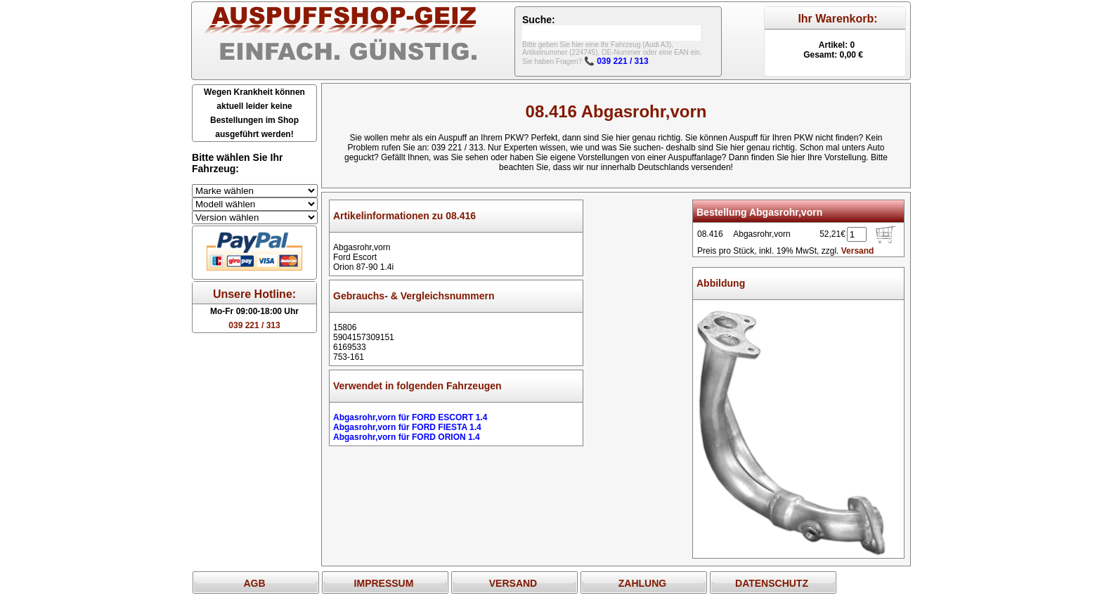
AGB (254, 583)
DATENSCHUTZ (771, 583)
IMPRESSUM (384, 583)
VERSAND (513, 583)
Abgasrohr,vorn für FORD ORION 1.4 (406, 437)
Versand (857, 251)
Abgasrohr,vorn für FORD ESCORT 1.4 (410, 417)
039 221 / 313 (254, 325)
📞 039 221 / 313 (616, 61)
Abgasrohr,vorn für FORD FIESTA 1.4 (407, 427)
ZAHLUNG (642, 583)
